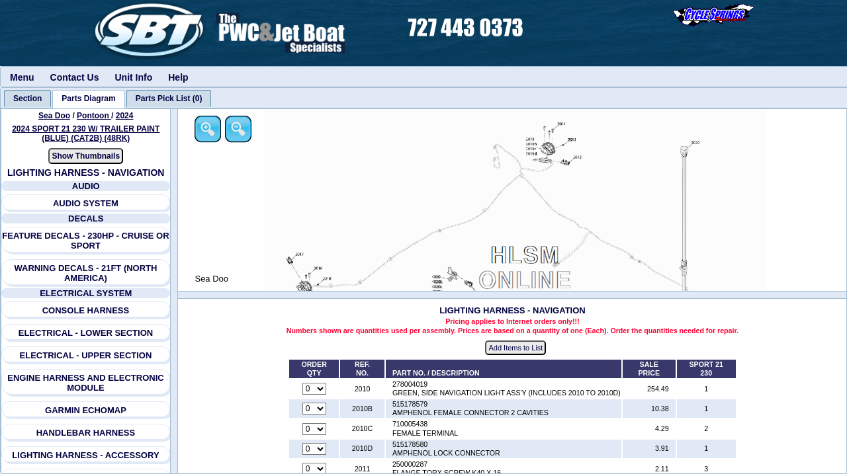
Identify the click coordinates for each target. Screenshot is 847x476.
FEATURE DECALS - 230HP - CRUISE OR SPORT (86, 241)
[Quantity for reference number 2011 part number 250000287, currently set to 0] (315, 469)
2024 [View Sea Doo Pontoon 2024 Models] (125, 115)
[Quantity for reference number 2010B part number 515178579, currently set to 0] (315, 409)
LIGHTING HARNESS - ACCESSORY (86, 455)
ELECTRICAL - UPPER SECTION (86, 355)
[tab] (27, 98)
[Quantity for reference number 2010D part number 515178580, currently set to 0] (315, 449)
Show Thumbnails (86, 156)
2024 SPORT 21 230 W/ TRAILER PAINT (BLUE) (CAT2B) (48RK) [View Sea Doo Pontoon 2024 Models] (85, 133)
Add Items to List (517, 348)
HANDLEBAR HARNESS (86, 433)
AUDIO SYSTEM (85, 203)
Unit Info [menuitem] (133, 77)
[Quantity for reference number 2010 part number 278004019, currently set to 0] (315, 389)
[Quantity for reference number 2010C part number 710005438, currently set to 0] (315, 429)
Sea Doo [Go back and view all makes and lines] (54, 115)
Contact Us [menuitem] (74, 77)
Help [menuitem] (178, 77)
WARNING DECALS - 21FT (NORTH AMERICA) (86, 273)
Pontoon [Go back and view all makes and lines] (94, 115)
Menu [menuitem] (22, 77)
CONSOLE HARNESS (85, 310)
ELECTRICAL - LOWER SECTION (86, 333)
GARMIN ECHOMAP (85, 410)
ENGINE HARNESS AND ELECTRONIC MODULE (86, 383)
